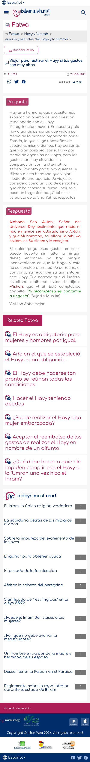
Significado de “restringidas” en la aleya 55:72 (36, 601)
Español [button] (12, 2)
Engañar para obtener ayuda (32, 556)
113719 (12, 74)
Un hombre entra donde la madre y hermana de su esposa (37, 655)
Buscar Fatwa (21, 50)
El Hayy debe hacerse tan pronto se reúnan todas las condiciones (40, 379)
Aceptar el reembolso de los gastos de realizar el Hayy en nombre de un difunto (43, 442)
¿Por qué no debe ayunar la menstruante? (30, 637)
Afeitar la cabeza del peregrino (33, 585)
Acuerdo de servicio (17, 708)
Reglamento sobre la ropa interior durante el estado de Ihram (36, 688)
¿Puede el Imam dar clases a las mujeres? (34, 619)
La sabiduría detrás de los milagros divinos (38, 522)
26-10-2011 (78, 74)
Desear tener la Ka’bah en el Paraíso (38, 672)
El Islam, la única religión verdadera (38, 506)
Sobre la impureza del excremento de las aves (39, 540)
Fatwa (16, 25)
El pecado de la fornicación (30, 571)
